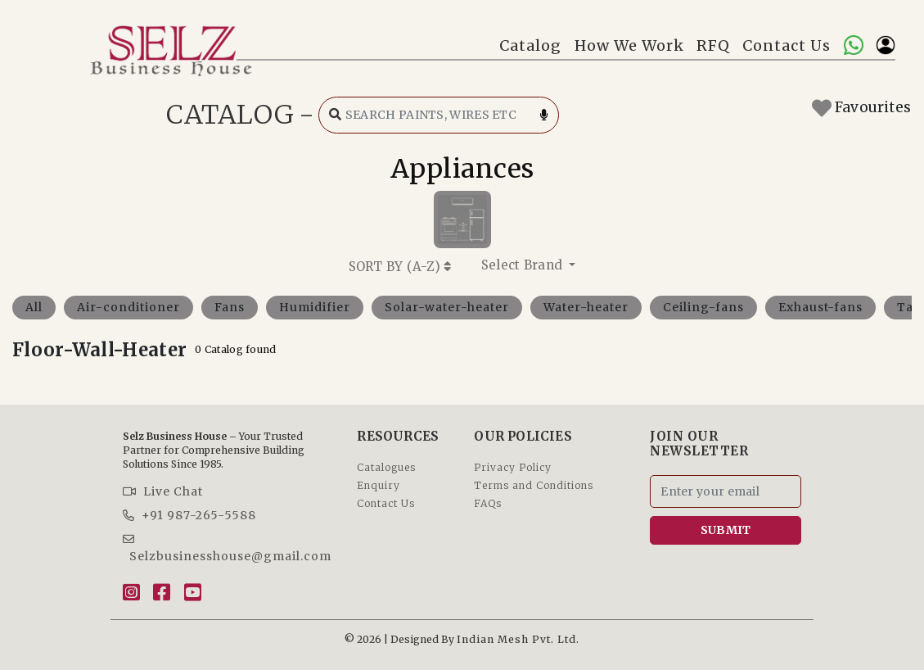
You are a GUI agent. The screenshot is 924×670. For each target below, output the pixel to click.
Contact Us (786, 45)
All (34, 307)
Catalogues (386, 467)
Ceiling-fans (703, 307)
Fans (229, 307)
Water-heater (586, 307)
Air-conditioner (128, 307)
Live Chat (163, 491)
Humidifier (314, 307)
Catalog (530, 45)
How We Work (629, 45)
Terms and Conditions (533, 485)
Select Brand (523, 265)
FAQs (488, 503)
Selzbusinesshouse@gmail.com (227, 548)
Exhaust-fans (820, 307)
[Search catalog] (438, 115)
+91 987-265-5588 (189, 515)
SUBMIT (726, 530)
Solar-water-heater (447, 307)
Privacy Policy (513, 467)
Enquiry (378, 485)
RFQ (713, 45)
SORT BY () (400, 266)
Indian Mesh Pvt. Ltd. (518, 639)
